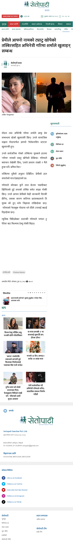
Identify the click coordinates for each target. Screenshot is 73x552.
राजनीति (25, 24)
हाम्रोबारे (4, 535)
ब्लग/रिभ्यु (58, 29)
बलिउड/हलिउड (29, 29)
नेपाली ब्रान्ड (50, 24)
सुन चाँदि (5, 531)
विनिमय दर (5, 523)
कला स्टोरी (5, 29)
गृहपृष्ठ (4, 519)
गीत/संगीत (40, 29)
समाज (68, 24)
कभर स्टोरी (14, 24)
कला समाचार (16, 29)
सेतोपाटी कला (16, 63)
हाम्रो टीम (39, 532)
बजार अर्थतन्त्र (37, 24)
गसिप (66, 29)
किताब (49, 29)
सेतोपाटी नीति (6, 539)
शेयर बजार (5, 527)
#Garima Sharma (19, 272)
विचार (60, 24)
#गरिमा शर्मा (6, 272)
